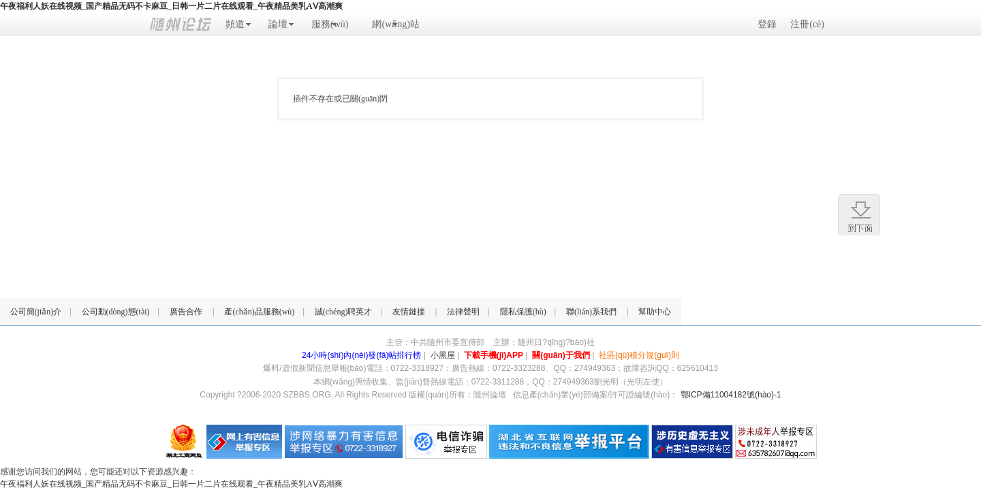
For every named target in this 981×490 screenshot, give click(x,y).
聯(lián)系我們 (591, 311)
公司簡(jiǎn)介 (36, 311)
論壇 (277, 24)
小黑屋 (443, 355)
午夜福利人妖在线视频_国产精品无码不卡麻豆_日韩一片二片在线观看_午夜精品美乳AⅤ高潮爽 (171, 6)
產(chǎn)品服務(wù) (259, 311)
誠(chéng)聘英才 (344, 311)
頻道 (235, 24)
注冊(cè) (807, 24)
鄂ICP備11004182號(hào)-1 (731, 394)
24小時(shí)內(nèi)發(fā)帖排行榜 (361, 355)
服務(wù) (329, 24)
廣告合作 (186, 311)
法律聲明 (463, 311)
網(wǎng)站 (395, 24)
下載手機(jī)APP (493, 355)
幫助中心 (654, 311)
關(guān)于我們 (561, 355)
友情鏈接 (408, 311)
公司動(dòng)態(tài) (116, 311)
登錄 (767, 24)
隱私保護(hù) (523, 311)
